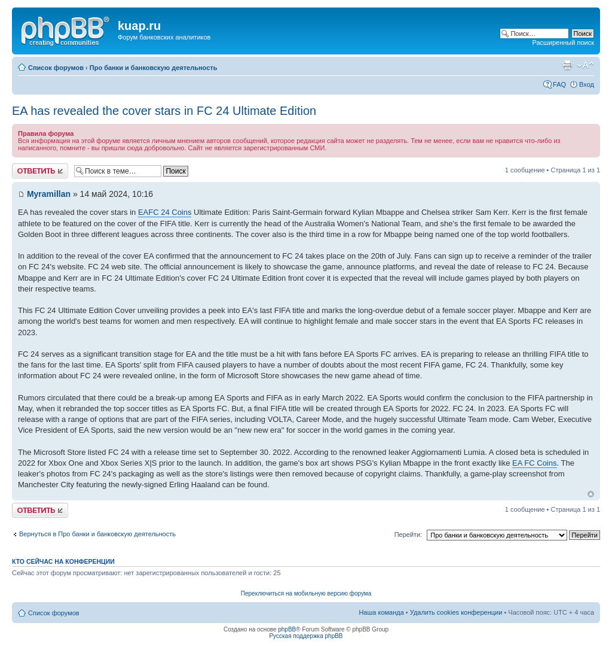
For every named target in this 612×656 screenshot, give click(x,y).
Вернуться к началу (590, 494)
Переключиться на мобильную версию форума (306, 593)
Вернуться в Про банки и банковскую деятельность (97, 533)
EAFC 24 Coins (165, 212)
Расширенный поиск (563, 42)
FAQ (559, 84)
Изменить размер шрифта (585, 65)
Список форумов (56, 67)
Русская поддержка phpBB (305, 636)
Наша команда (381, 612)
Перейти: (408, 534)
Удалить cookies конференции (456, 612)
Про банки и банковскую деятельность (154, 67)
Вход (586, 84)
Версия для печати (567, 65)
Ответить (40, 170)
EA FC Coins (534, 462)
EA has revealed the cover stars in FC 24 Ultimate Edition (164, 110)
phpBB (287, 629)
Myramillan (49, 194)
